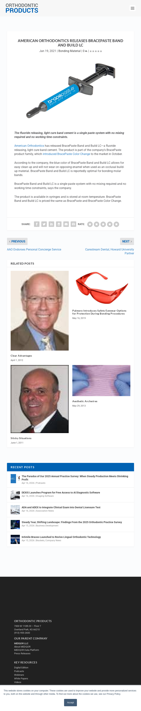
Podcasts (40, 483)
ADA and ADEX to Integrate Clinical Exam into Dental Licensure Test (61, 507)
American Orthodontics (29, 145)
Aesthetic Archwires (84, 401)
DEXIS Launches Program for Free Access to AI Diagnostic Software (61, 492)
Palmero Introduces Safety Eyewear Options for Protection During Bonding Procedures (99, 312)
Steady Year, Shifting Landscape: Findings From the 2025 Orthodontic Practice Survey (72, 522)
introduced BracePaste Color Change (66, 154)
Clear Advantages (21, 355)
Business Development (47, 525)
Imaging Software (45, 496)
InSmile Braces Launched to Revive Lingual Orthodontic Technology (61, 537)
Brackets (40, 540)
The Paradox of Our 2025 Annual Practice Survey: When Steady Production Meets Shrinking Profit (75, 478)
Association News (45, 511)
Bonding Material (69, 51)
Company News (53, 540)
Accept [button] (70, 702)
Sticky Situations (21, 438)
